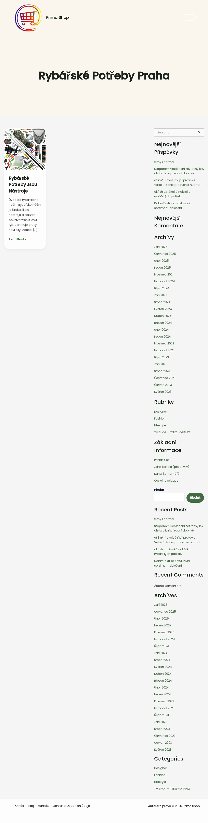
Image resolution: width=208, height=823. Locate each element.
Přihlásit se (162, 458)
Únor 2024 (161, 328)
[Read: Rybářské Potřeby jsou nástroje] (25, 149)
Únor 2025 (161, 260)
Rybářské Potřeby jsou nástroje (25, 184)
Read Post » (18, 239)
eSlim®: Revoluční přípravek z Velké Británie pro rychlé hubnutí (178, 182)
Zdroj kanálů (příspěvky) (172, 465)
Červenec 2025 (165, 253)
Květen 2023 (163, 390)
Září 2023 (161, 363)
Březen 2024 (163, 322)
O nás (21, 802)
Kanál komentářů (167, 472)
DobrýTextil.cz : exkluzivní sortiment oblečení (172, 205)
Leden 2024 (162, 335)
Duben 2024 (163, 315)
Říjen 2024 (162, 287)
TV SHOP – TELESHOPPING (173, 430)
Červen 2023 (163, 383)
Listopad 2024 (164, 281)
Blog (31, 802)
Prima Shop (57, 17)
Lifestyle (160, 424)
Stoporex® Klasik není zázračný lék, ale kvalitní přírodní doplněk (177, 170)
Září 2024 (161, 294)
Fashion (160, 417)
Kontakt (44, 802)
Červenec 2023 (165, 376)
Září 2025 (161, 246)
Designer (160, 410)
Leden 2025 (162, 267)
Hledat (159, 488)
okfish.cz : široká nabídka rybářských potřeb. (172, 193)
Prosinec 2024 (164, 274)
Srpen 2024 (162, 301)
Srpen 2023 (162, 370)
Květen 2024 (163, 308)
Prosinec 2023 (164, 342)
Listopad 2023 (164, 349)
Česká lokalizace (166, 478)
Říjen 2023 (161, 356)
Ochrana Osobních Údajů (71, 802)
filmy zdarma (164, 162)
